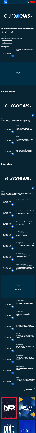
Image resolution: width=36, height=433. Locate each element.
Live (33, 1)
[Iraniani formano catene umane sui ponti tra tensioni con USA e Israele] (25, 247)
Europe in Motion (20, 300)
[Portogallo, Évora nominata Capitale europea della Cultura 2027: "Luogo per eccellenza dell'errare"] (25, 214)
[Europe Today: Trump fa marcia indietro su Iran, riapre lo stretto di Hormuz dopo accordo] (25, 236)
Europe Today (19, 231)
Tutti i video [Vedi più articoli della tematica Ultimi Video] (29, 389)
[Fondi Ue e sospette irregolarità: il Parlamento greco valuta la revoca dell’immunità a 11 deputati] (25, 141)
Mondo (18, 125)
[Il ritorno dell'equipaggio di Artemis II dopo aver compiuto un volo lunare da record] (25, 382)
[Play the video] (18, 16)
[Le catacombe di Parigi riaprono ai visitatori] (25, 371)
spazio (17, 377)
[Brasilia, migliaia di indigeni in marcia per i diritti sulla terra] (25, 203)
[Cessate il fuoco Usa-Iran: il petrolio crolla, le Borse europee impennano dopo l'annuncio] (25, 225)
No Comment (19, 198)
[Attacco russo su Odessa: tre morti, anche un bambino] (25, 349)
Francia (18, 333)
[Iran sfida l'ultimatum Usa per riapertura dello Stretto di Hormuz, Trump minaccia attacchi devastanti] (25, 327)
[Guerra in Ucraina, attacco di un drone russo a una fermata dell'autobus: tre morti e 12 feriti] (25, 130)
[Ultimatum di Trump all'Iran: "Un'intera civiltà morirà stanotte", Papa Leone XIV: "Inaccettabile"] (25, 152)
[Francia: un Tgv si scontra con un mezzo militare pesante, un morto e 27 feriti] (25, 338)
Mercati (18, 220)
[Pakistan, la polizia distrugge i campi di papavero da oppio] (25, 258)
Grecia (17, 136)
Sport (2, 191)
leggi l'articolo (6, 42)
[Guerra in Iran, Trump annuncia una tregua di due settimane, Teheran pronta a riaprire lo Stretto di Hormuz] (18, 121)
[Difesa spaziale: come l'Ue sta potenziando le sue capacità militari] (25, 305)
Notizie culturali (20, 209)
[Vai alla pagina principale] (5, 2)
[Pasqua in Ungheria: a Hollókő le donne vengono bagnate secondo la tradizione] (25, 360)
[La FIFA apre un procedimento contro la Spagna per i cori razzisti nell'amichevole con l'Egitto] (18, 194)
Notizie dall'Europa (21, 264)
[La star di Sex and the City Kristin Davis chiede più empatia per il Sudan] (25, 316)
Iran (2, 118)
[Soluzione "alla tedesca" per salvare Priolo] (25, 53)
